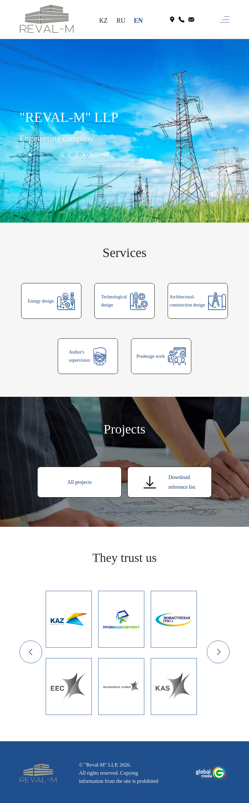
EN (138, 20)
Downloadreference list (169, 482)
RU (120, 20)
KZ (103, 20)
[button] (23, 154)
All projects (79, 482)
